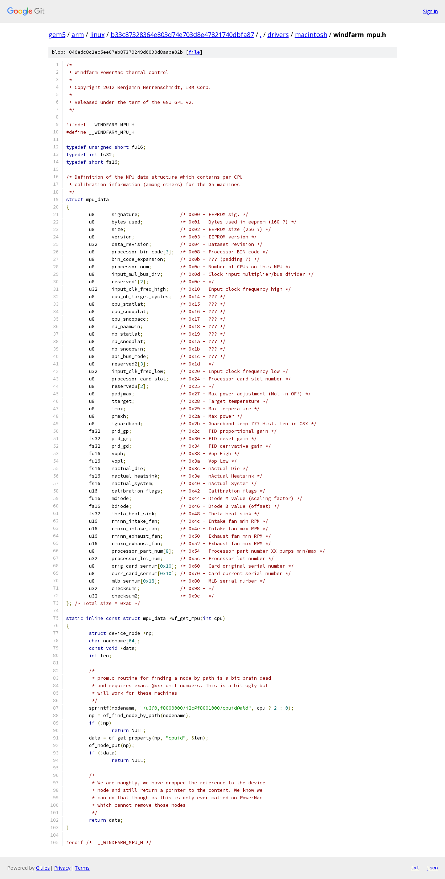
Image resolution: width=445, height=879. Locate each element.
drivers (278, 34)
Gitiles (43, 867)
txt (415, 867)
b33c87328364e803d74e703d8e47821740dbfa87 (182, 34)
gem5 (56, 34)
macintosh (311, 34)
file (194, 52)
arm (77, 34)
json (432, 867)
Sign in (430, 11)
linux (97, 34)
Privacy (62, 867)
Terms (82, 867)
